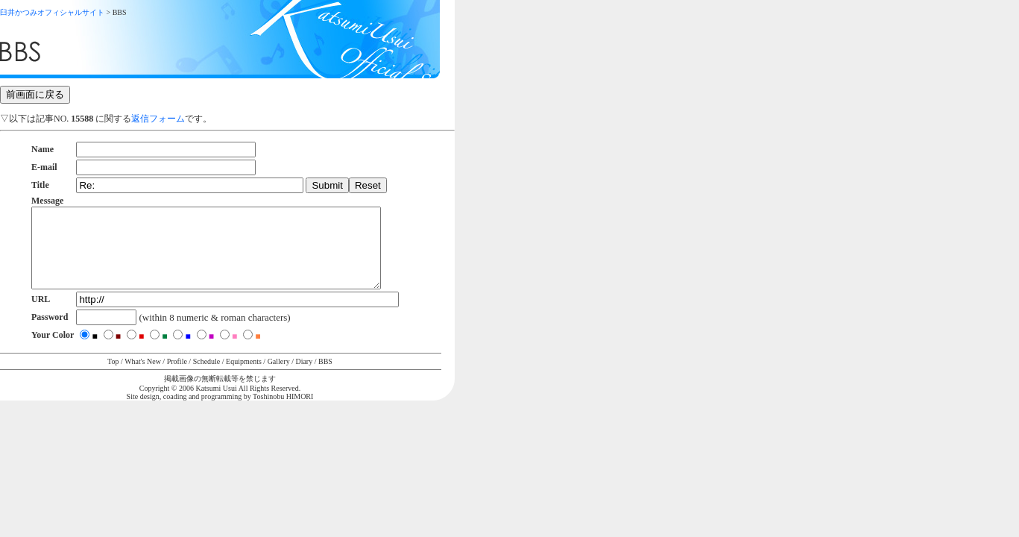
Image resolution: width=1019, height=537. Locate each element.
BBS (325, 377)
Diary (303, 377)
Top (113, 377)
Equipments (244, 377)
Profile (177, 377)
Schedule (207, 377)
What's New (142, 377)
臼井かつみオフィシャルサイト (52, 12)
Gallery (279, 377)
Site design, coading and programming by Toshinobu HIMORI (220, 412)
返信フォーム (158, 118)
